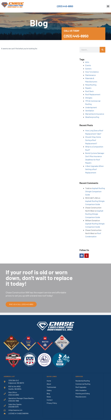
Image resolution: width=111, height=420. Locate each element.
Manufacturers (81, 395)
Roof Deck (89, 91)
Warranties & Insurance (94, 113)
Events (88, 65)
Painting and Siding (83, 392)
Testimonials (51, 385)
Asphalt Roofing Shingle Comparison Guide (95, 190)
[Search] (102, 50)
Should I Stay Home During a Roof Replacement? (93, 139)
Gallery (49, 388)
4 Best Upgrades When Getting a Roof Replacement (94, 168)
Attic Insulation (81, 388)
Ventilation (89, 110)
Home (49, 379)
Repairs (88, 87)
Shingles (88, 97)
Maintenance (90, 75)
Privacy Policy (52, 401)
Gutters (88, 68)
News (49, 395)
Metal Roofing (90, 84)
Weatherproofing (92, 116)
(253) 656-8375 (13, 405)
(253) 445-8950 (65, 6)
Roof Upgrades (81, 385)
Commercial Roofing (83, 382)
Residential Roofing (83, 379)
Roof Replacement (92, 94)
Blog (48, 392)
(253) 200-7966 (13, 399)
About (49, 382)
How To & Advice (92, 72)
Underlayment (91, 107)
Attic (87, 62)
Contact (49, 398)
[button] (108, 6)
